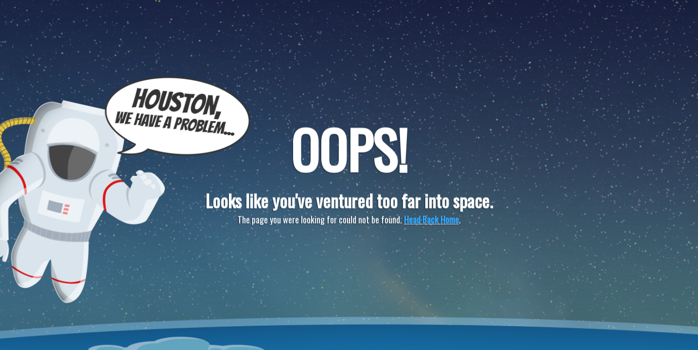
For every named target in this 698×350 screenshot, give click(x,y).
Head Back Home (431, 219)
